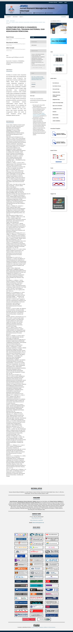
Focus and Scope (56, 89)
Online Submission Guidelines (56, 96)
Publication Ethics (56, 92)
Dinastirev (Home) (53, 2)
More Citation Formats (37, 67)
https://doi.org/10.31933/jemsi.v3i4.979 (15, 57)
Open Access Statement (57, 105)
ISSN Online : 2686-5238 (58, 55)
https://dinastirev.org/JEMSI (36, 520)
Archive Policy (55, 117)
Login (65, 2)
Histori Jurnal (55, 114)
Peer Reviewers (56, 83)
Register (61, 2)
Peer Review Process (57, 86)
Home (7, 20)
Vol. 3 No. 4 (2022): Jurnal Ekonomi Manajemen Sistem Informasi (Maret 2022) (25, 22)
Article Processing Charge (58, 102)
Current (8, 16)
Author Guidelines (56, 120)
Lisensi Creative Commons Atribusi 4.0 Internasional (43, 627)
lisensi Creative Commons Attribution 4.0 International (39, 114)
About (21, 16)
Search (63, 16)
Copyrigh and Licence (57, 108)
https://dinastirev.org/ (36, 518)
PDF (33, 37)
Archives (15, 16)
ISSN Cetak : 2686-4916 (58, 65)
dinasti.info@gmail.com (38, 522)
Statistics (54, 111)
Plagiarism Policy (56, 99)
